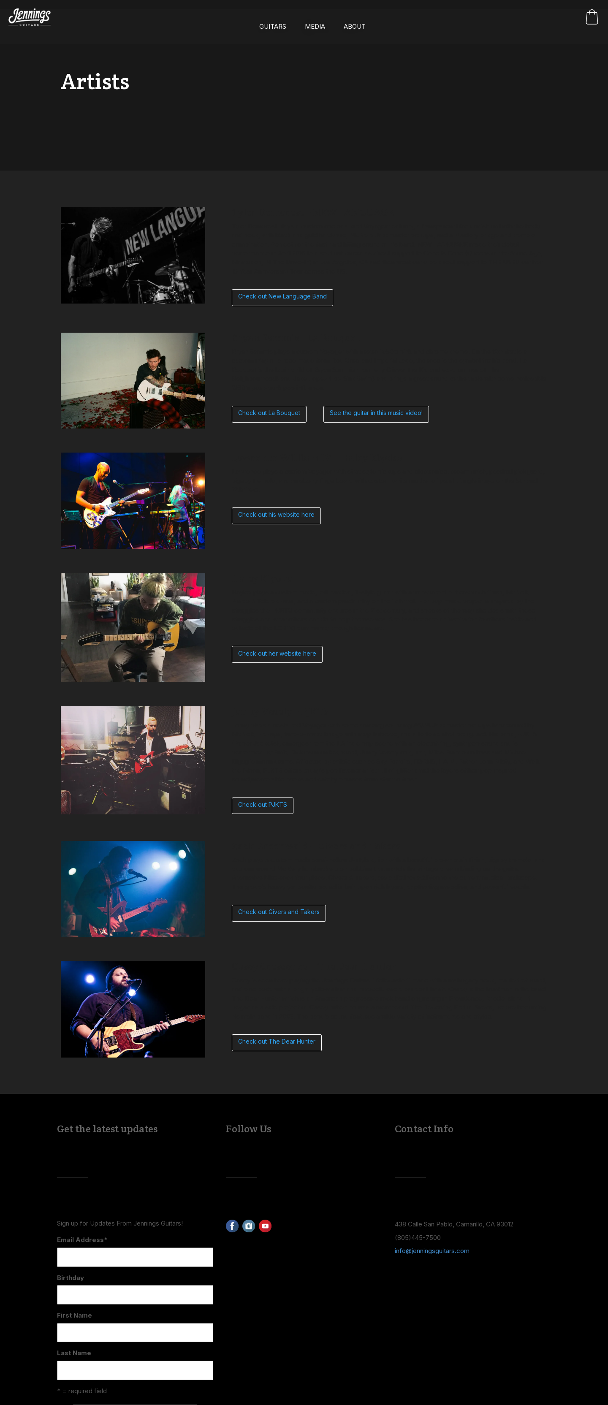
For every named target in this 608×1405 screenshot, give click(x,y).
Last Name (74, 1353)
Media (315, 19)
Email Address (82, 1240)
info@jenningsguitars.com (432, 1251)
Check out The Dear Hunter (276, 1041)
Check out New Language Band (282, 296)
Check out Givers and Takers (279, 911)
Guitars (272, 19)
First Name (74, 1315)
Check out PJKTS (262, 804)
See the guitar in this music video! (376, 412)
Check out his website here (276, 514)
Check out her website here (277, 653)
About (355, 19)
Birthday (70, 1278)
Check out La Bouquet (269, 412)
